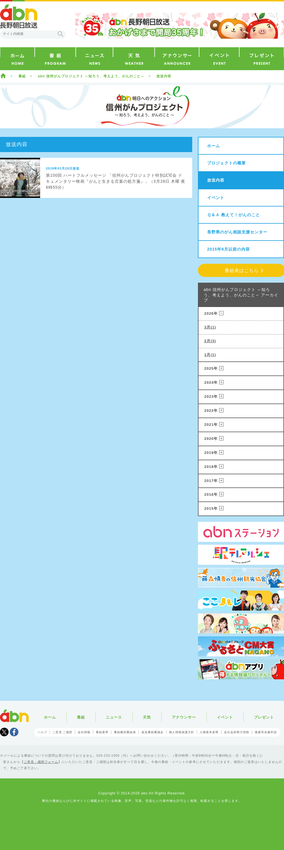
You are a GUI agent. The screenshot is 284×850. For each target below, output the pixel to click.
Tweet (4, 732)
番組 (22, 76)
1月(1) (210, 355)
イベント (215, 197)
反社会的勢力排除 (236, 732)
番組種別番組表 (125, 732)
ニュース (114, 717)
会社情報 (84, 732)
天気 (147, 717)
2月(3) (210, 341)
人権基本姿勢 (209, 732)
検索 (60, 34)
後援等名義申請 (266, 732)
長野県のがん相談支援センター (237, 232)
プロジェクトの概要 (226, 163)
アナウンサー (184, 717)
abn (14, 715)
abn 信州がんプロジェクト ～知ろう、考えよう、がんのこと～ (91, 76)
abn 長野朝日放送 (18, 16)
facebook (14, 732)
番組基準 (102, 732)
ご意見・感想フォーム (41, 762)
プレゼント (264, 717)
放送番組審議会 (152, 732)
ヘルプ (42, 732)
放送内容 (163, 76)
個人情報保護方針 (181, 732)
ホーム (3, 75)
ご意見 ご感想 (62, 732)
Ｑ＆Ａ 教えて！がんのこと (233, 215)
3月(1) (210, 327)
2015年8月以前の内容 (228, 249)
